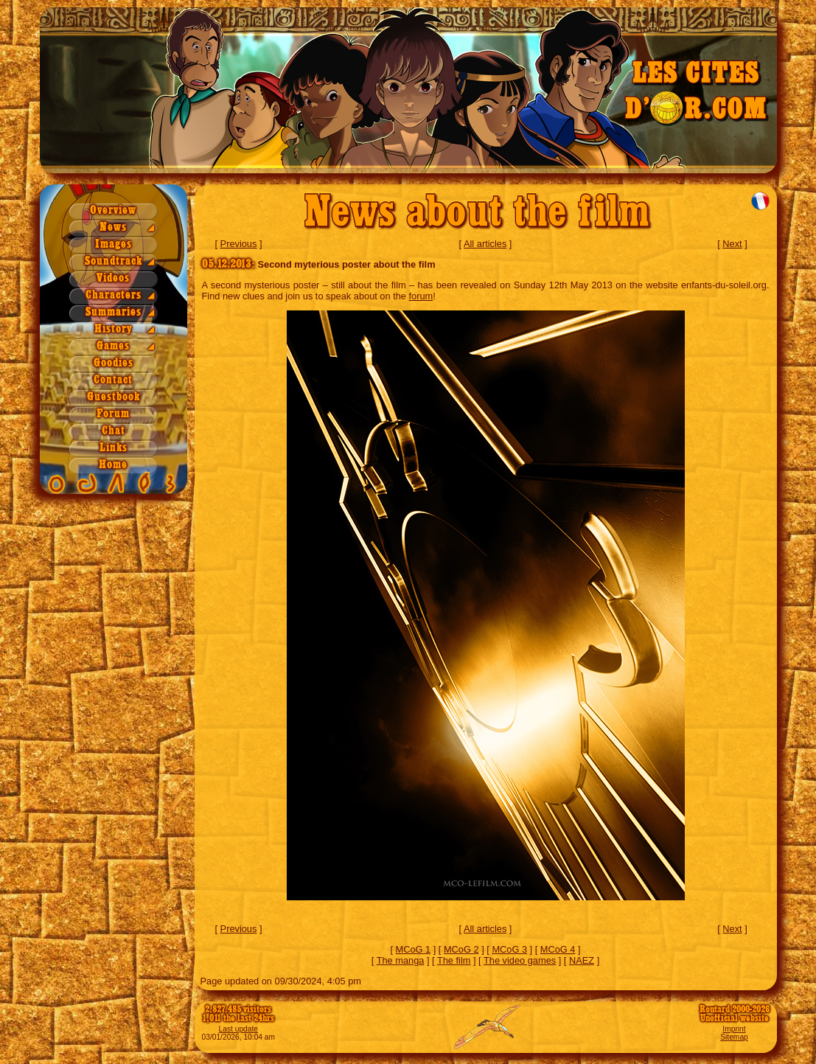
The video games (520, 960)
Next (732, 243)
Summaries (114, 312)
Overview (113, 210)
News (113, 227)
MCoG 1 (413, 949)
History (113, 329)
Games (113, 346)
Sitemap (734, 1037)
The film (454, 960)
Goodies (113, 363)
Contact (113, 380)
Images (113, 244)
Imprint (733, 1029)
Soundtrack (113, 261)
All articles (485, 243)
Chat (113, 431)
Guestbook (113, 397)
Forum (113, 414)
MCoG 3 (509, 949)
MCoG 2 (461, 949)
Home (113, 464)
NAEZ (581, 960)
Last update (239, 1029)
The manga (401, 960)
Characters (114, 295)
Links (114, 447)
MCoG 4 (558, 949)
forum (421, 296)
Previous (238, 243)
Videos (113, 278)
